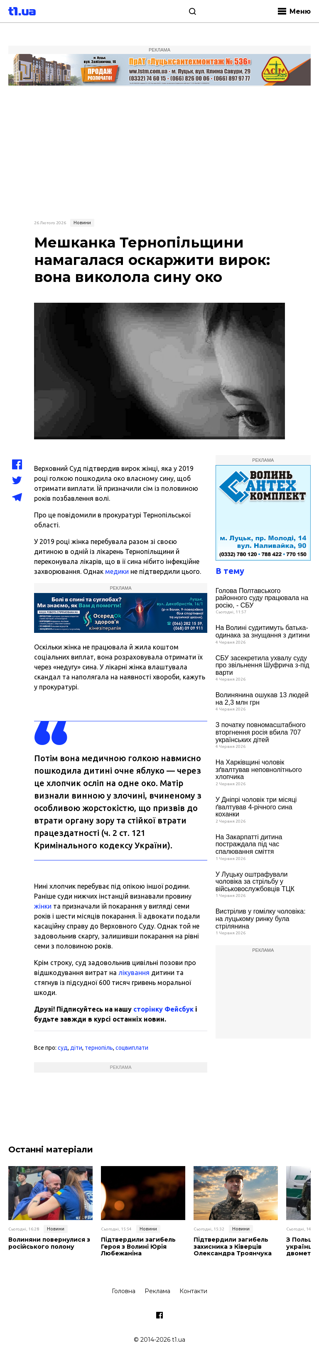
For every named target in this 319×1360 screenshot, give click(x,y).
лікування (134, 972)
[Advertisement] (159, 151)
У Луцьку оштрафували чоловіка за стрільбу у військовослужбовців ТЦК (255, 881)
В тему (230, 571)
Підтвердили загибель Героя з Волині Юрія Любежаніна (138, 1246)
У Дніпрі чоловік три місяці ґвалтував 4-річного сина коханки (256, 807)
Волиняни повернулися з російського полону (49, 1243)
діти (76, 1047)
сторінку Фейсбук (163, 1009)
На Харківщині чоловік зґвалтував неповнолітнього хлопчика (259, 769)
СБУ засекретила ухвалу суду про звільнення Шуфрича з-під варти (262, 665)
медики (117, 571)
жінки (43, 906)
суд (63, 1047)
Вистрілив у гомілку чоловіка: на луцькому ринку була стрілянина (261, 918)
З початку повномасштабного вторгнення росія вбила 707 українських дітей (261, 732)
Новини (82, 222)
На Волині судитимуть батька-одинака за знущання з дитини (263, 631)
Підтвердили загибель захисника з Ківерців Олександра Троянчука (233, 1246)
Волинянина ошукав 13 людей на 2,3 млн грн (262, 698)
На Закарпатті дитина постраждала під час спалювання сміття (249, 844)
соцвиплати (131, 1047)
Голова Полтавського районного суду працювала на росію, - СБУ (262, 598)
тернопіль (99, 1047)
